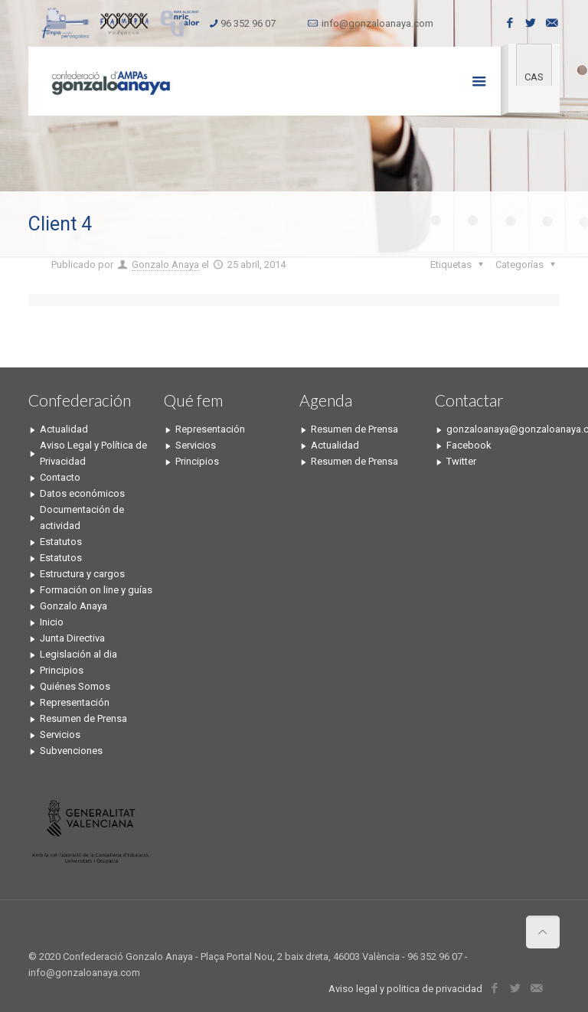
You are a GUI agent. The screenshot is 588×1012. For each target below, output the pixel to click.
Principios (61, 670)
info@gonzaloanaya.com (377, 23)
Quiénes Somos (75, 686)
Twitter (461, 461)
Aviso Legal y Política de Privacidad (93, 453)
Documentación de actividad (82, 517)
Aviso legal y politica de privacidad (405, 988)
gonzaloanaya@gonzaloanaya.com (503, 429)
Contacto (60, 477)
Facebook (469, 445)
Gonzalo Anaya (165, 264)
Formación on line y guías (96, 590)
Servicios (60, 734)
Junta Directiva (72, 638)
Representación (74, 702)
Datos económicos (82, 493)
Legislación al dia (78, 654)
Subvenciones (71, 750)
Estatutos (61, 541)
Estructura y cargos (82, 573)
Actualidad (64, 429)
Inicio (52, 622)
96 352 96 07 (248, 23)
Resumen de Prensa (83, 718)
